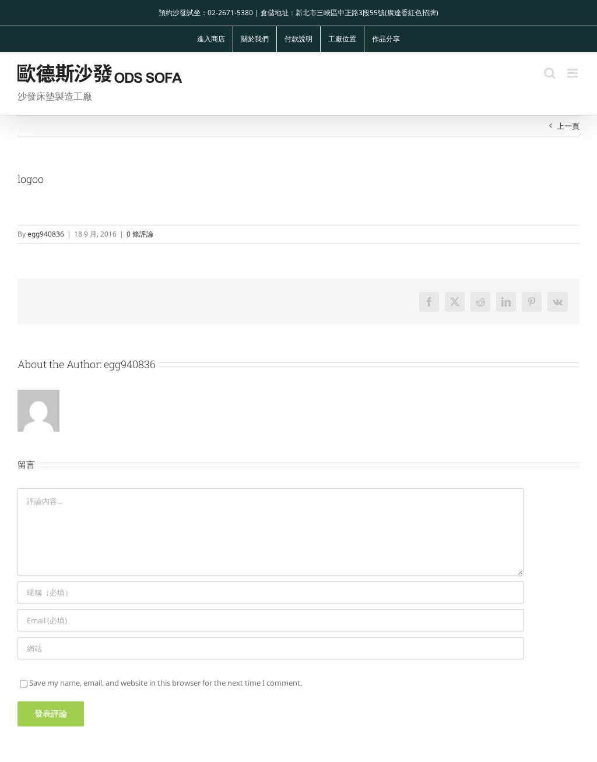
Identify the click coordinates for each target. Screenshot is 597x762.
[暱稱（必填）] (270, 592)
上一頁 (568, 126)
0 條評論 (140, 234)
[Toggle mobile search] (550, 73)
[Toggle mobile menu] (573, 73)
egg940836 (45, 234)
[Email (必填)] (270, 620)
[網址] (270, 648)
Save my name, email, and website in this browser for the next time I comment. (165, 683)
